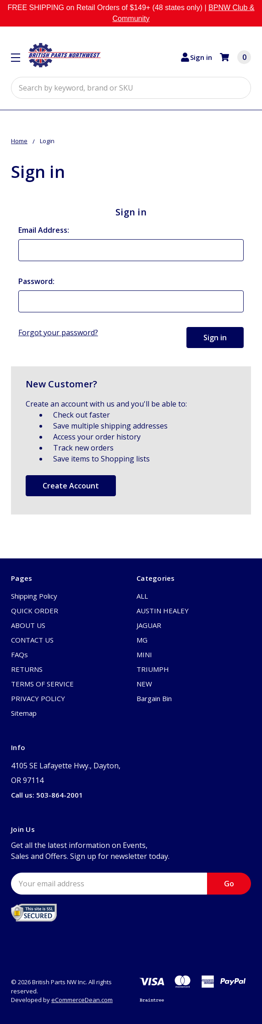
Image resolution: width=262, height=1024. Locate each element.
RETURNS (27, 669)
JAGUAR (148, 625)
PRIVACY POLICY (38, 698)
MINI (144, 654)
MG (141, 639)
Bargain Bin (154, 698)
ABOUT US (28, 625)
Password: (36, 281)
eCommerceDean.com (82, 1000)
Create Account (71, 486)
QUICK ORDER (34, 610)
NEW (144, 683)
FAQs (19, 654)
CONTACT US (32, 639)
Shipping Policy (34, 595)
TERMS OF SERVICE (42, 683)
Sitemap (24, 713)
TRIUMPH (152, 669)
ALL (142, 595)
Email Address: (43, 230)
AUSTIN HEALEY (162, 610)
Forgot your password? (58, 332)
